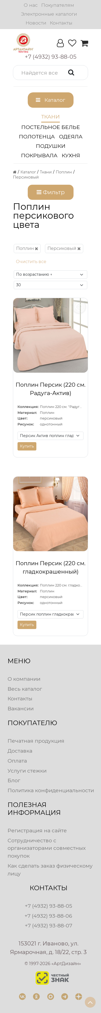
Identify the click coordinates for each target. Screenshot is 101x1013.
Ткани (50, 116)
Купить (27, 446)
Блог (14, 780)
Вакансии (21, 708)
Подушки (50, 146)
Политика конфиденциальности (51, 790)
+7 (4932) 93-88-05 (48, 906)
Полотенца (37, 136)
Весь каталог (25, 689)
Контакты (61, 23)
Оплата (17, 760)
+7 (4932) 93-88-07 (48, 925)
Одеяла (70, 136)
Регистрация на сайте (37, 830)
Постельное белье (50, 127)
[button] (50, 72)
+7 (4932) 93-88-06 (48, 916)
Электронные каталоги (49, 14)
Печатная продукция (36, 741)
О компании (24, 679)
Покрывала (39, 155)
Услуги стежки (27, 770)
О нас (31, 5)
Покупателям (57, 5)
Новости (36, 23)
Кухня (71, 155)
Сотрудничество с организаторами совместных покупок (47, 848)
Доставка (20, 750)
